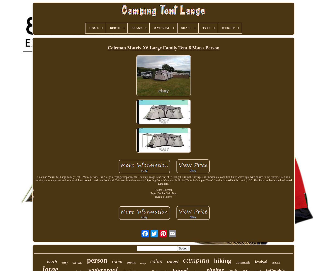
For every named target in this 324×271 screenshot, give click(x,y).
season (276, 262)
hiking (222, 260)
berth (52, 261)
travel (172, 261)
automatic (243, 262)
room (117, 261)
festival (261, 262)
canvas (77, 262)
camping (196, 260)
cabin (156, 261)
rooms (131, 262)
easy (64, 262)
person (97, 260)
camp (143, 263)
